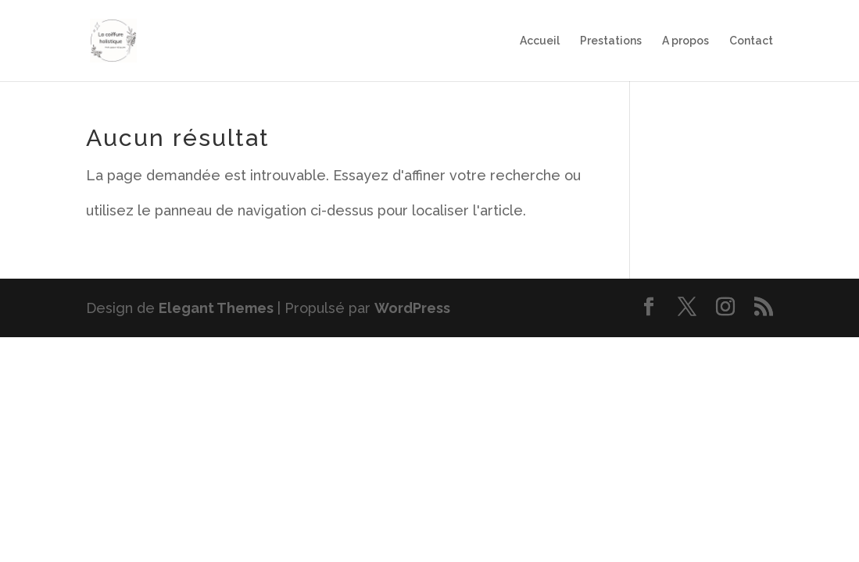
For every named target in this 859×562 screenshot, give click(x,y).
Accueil (540, 41)
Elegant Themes (216, 308)
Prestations (611, 41)
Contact (751, 41)
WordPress (412, 308)
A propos (685, 41)
